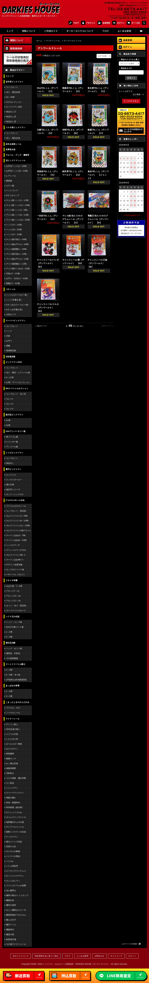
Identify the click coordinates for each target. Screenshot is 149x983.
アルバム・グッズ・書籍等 (17, 155)
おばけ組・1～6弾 (14, 586)
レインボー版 (12, 442)
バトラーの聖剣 (13, 856)
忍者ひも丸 (11, 846)
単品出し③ (11, 121)
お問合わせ (99, 956)
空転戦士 (10, 773)
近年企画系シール (13, 144)
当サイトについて (20, 956)
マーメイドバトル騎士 (15, 664)
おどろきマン (12, 749)
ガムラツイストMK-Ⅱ (16, 555)
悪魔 (8, 346)
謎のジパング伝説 (14, 842)
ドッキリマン (12, 837)
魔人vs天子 (11, 920)
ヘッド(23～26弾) (14, 229)
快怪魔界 (10, 754)
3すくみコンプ (12, 195)
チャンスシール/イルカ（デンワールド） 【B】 (48, 307)
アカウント (88, 22)
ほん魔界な (11, 890)
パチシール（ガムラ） (16, 574)
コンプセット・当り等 (16, 394)
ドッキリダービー (14, 480)
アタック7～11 (12, 591)
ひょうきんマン (13, 881)
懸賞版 (9, 181)
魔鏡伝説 (10, 900)
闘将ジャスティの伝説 (16, 832)
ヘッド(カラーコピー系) (16, 295)
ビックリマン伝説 (14, 107)
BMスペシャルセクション (17, 388)
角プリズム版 (12, 437)
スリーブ (10, 76)
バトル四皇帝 (12, 866)
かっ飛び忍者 (12, 763)
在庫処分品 (10, 149)
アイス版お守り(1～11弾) (17, 259)
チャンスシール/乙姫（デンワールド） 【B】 (97, 263)
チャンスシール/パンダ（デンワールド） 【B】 (48, 263)
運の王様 (10, 484)
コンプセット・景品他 (16, 511)
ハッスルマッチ (13, 545)
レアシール (11, 176)
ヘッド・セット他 (14, 648)
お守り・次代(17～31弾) (17, 278)
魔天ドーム (11, 925)
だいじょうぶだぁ (14, 812)
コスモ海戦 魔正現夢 (16, 778)
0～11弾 (10, 377)
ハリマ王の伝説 (12, 616)
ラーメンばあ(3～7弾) (16, 535)
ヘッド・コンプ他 (14, 622)
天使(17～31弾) (13, 273)
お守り (9, 341)
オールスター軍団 (14, 744)
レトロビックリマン (14, 453)
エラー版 (10, 186)
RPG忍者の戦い (13, 729)
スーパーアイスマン (15, 793)
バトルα (9, 861)
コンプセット (12, 87)
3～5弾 (9, 696)
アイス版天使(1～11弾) (16, 254)
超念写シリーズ (13, 489)
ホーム (39, 41)
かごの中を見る (131, 101)
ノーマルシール (13, 713)
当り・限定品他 (13, 92)
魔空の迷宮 (11, 905)
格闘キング (11, 758)
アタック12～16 (13, 596)
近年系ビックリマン (14, 82)
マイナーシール (12, 719)
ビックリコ (11, 475)
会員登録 (104, 22)
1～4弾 (9, 632)
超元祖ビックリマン (14, 415)
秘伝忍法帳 (10, 643)
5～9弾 (9, 637)
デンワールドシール (15, 827)
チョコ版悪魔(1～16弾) (16, 249)
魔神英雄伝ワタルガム (16, 915)
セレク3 (9, 409)
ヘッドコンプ (12, 190)
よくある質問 (82, 956)
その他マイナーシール (16, 944)
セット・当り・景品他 (16, 605)
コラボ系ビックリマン (15, 127)
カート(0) (133, 22)
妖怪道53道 (11, 939)
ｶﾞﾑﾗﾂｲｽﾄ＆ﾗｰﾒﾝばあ (15, 500)
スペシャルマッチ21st (16, 550)
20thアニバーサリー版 (16, 431)
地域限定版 (11, 350)
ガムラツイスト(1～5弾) (17, 516)
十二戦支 (10, 783)
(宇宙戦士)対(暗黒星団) (16, 680)
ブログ (73, 22)
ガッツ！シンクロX (14, 494)
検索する (131, 78)
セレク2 (9, 404)
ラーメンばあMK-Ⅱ (15, 560)
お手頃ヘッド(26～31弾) (17, 171)
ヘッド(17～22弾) (14, 225)
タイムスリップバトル (16, 817)
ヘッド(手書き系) (13, 300)
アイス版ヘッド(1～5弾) (17, 210)
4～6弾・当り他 (13, 675)
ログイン (118, 22)
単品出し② (11, 117)
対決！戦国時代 (13, 802)
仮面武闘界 (11, 768)
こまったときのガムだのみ (17, 702)
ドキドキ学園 (12, 580)
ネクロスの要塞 (13, 851)
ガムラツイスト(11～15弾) (18, 525)
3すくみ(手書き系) (14, 309)
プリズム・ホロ (13, 708)
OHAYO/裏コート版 (15, 627)
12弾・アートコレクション (18, 382)
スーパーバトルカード (16, 610)
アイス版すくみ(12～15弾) (18, 268)
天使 (8, 336)
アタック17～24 (13, 601)
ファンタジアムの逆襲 (16, 885)
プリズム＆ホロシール (16, 506)
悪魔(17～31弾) (13, 283)
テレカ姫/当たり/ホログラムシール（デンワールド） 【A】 (72, 219)
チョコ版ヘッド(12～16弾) (18, 205)
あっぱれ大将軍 (12, 686)
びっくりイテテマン (15, 876)
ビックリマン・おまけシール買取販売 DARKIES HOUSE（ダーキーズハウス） (76, 964)
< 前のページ (41, 326)
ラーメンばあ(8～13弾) (16, 540)
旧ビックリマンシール (15, 160)
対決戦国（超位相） (15, 807)
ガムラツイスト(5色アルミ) (18, 530)
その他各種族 (12, 658)
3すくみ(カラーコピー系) (17, 305)
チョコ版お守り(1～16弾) (17, 244)
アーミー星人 (12, 724)
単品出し (10, 463)
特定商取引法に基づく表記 (46, 956)
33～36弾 (10, 97)
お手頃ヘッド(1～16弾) (16, 166)
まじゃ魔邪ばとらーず (16, 910)
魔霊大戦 (10, 934)
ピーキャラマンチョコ (16, 871)
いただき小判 (12, 739)
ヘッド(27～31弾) (14, 234)
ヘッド (9, 331)
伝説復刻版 (10, 357)
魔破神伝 (10, 929)
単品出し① (11, 112)
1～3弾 (9, 670)
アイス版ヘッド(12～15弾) (18, 220)
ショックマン (12, 788)
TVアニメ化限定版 (14, 565)
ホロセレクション (14, 102)
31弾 (8, 420)
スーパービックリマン (15, 320)
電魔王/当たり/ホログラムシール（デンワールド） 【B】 (98, 219)
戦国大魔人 (11, 798)
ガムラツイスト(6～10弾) (17, 521)
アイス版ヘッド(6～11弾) (17, 215)
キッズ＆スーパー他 (15, 569)
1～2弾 (9, 691)
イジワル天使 (12, 734)
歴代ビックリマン (13, 469)
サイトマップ (116, 956)
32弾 (8, 425)
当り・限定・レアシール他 (18, 372)
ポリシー (132, 956)
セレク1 (9, 399)
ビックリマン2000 (14, 362)
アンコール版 (12, 447)
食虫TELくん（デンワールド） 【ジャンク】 (98, 174)
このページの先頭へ (131, 944)
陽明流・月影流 (13, 653)
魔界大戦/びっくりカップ (17, 895)
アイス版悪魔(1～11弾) (16, 264)
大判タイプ (11, 314)
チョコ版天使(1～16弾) (16, 239)
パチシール (10, 289)
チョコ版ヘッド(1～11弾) (17, 200)
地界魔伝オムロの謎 (15, 822)
